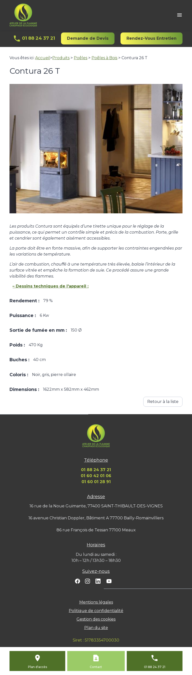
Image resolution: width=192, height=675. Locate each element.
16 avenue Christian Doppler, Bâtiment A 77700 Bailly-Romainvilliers (96, 518)
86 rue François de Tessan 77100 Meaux (96, 530)
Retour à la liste (162, 401)
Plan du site (96, 627)
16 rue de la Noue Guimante (96, 506)
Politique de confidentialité (96, 610)
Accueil (42, 57)
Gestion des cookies (96, 619)
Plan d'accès (37, 667)
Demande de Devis (87, 38)
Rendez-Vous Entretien (151, 38)
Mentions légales (96, 602)
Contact (96, 667)
